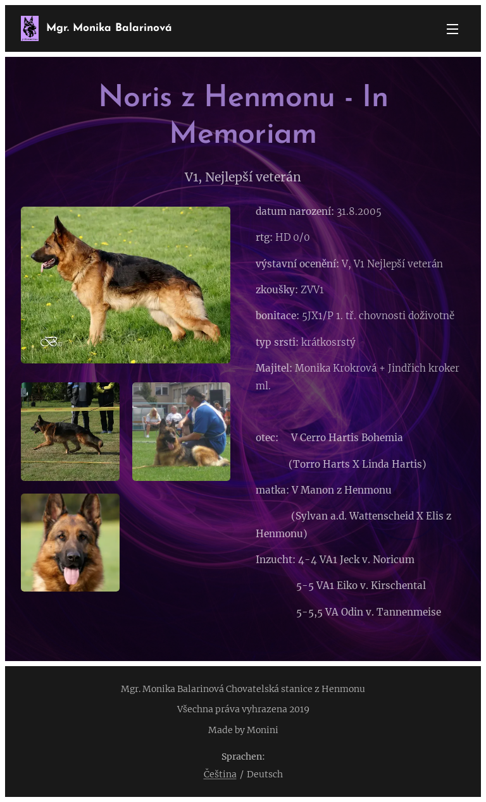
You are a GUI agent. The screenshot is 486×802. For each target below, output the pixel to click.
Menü (452, 29)
